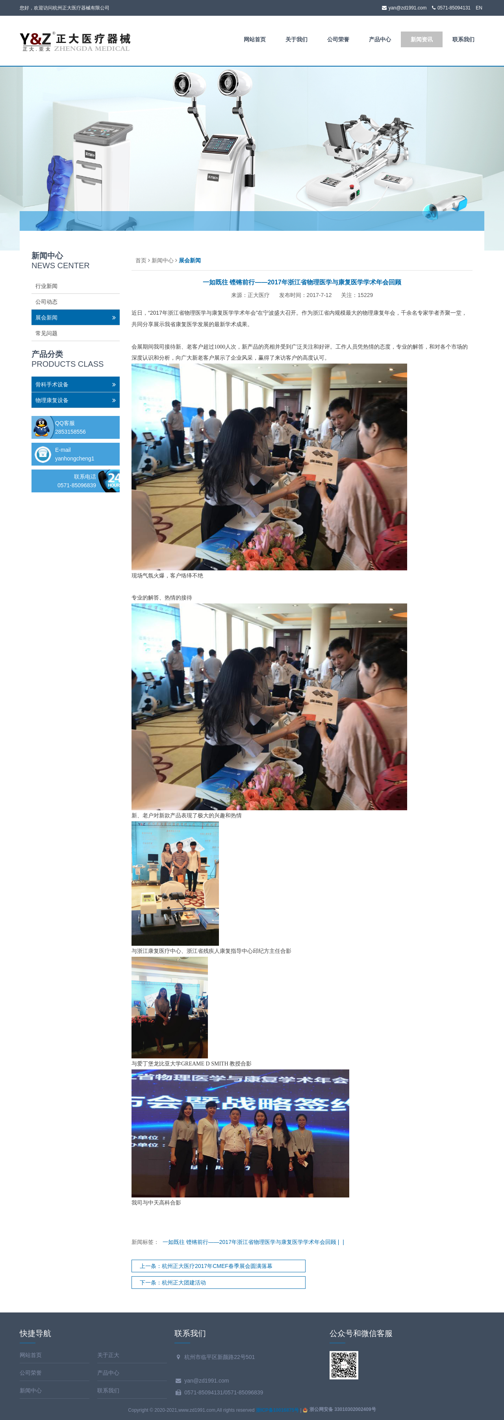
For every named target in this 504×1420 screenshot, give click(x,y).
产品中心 (380, 39)
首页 (140, 260)
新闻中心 (163, 260)
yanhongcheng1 (74, 458)
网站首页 (255, 39)
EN (479, 8)
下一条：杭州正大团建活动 (173, 1282)
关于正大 (108, 1355)
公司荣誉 (338, 39)
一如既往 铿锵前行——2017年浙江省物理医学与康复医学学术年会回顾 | (252, 1242)
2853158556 (70, 432)
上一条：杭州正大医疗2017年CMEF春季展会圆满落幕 (206, 1266)
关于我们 (296, 39)
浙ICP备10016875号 (277, 1410)
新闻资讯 (422, 39)
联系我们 (463, 39)
